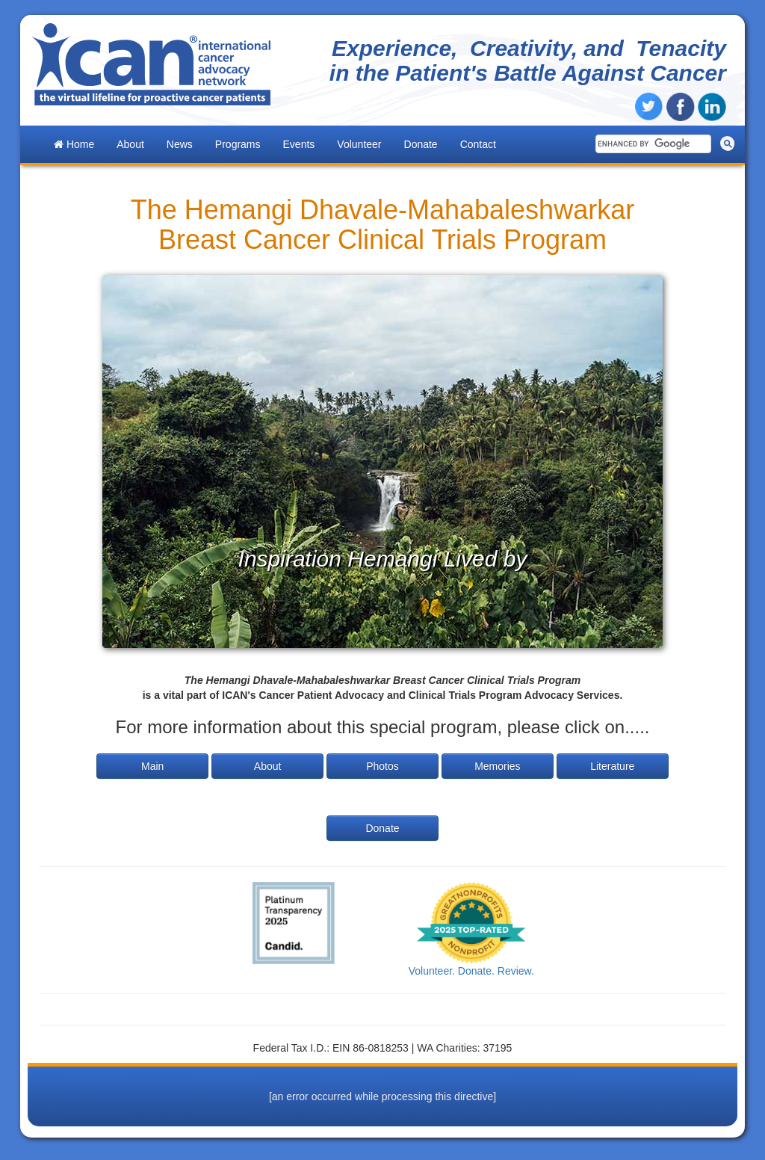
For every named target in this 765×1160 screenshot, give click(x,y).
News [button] (180, 144)
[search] (652, 143)
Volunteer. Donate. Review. (471, 971)
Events (299, 144)
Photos (382, 766)
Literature (612, 766)
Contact (478, 144)
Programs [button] (238, 144)
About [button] (130, 144)
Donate (421, 144)
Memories (497, 766)
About (268, 766)
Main (152, 766)
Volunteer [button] (359, 144)
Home (74, 144)
